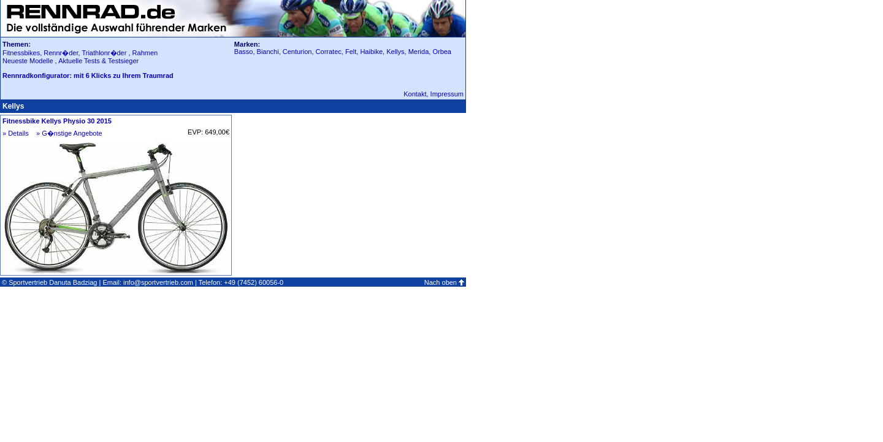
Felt (350, 51)
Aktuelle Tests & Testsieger (98, 60)
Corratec (329, 51)
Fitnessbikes (21, 52)
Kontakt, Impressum (433, 94)
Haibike (371, 51)
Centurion (297, 51)
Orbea (441, 51)
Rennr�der (61, 52)
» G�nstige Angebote (69, 133)
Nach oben (440, 282)
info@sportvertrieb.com (158, 282)
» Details (15, 133)
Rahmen (145, 52)
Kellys (395, 51)
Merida (418, 51)
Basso (243, 51)
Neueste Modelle (28, 60)
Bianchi (268, 51)
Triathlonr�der (104, 52)
